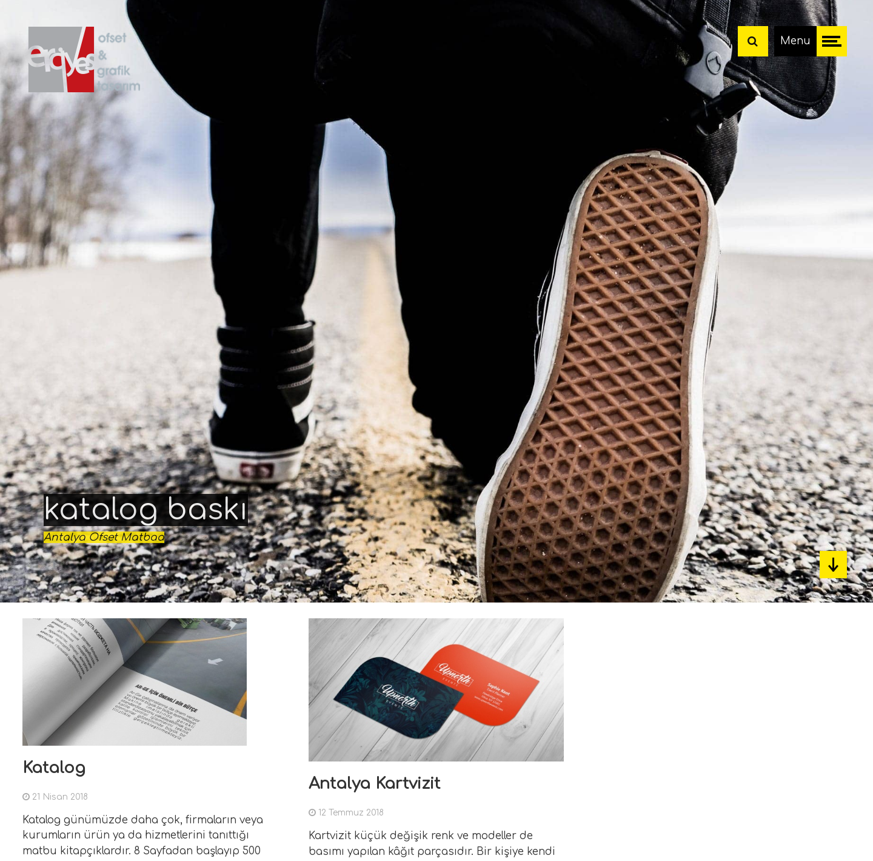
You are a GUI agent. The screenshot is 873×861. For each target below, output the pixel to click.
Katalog (53, 768)
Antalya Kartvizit (374, 783)
